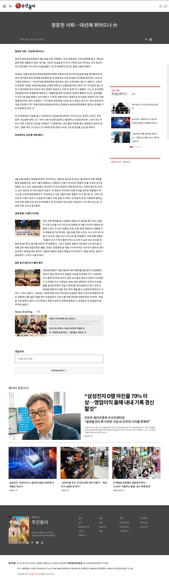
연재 (121, 518)
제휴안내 (46, 563)
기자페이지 (124, 531)
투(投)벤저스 (119, 94)
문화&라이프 (83, 527)
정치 (80, 518)
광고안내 (143, 527)
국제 (101, 522)
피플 (101, 531)
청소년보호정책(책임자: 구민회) (95, 563)
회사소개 (20, 563)
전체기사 (82, 535)
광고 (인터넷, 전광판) (33, 563)
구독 (38, 312)
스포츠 (81, 531)
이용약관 (63, 563)
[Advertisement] (53, 156)
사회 (80, 522)
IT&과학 (102, 527)
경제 (101, 518)
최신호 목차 (124, 522)
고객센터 (55, 563)
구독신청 (143, 522)
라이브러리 (124, 527)
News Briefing (24, 312)
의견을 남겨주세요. (25, 359)
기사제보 (143, 518)
